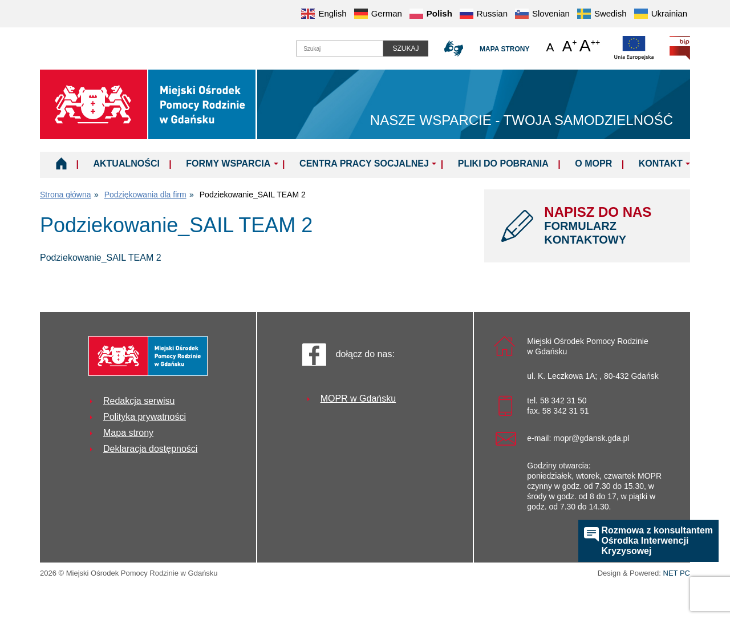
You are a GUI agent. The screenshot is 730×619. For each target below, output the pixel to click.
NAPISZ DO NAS (608, 225)
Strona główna (65, 194)
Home (61, 163)
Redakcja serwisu (139, 401)
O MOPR (593, 163)
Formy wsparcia (228, 163)
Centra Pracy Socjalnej (364, 163)
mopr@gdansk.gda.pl (591, 438)
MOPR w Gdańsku (358, 398)
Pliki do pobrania (503, 163)
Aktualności (126, 163)
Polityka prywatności (144, 417)
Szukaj (405, 48)
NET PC (676, 574)
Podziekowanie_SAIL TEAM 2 (100, 257)
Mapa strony (504, 49)
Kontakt (661, 163)
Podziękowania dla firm (145, 194)
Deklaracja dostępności (150, 449)
